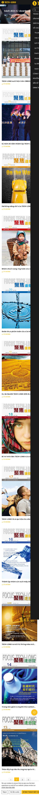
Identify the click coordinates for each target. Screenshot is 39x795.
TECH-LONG (13, 15)
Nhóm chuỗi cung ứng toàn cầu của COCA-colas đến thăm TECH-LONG (17, 269)
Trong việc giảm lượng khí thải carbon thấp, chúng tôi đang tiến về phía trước (19, 707)
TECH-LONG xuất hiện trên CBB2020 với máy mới (18, 81)
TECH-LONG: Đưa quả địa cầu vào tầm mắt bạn (18, 519)
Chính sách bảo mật (8, 787)
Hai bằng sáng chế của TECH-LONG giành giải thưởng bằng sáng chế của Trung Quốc (19, 206)
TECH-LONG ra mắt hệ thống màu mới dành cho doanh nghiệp (18, 644)
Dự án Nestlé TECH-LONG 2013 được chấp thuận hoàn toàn (19, 394)
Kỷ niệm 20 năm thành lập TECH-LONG (18, 144)
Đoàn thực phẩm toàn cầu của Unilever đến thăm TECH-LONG (19, 331)
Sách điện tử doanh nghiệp (20, 18)
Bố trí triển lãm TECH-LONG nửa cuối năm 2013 (19, 456)
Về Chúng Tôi (25, 15)
